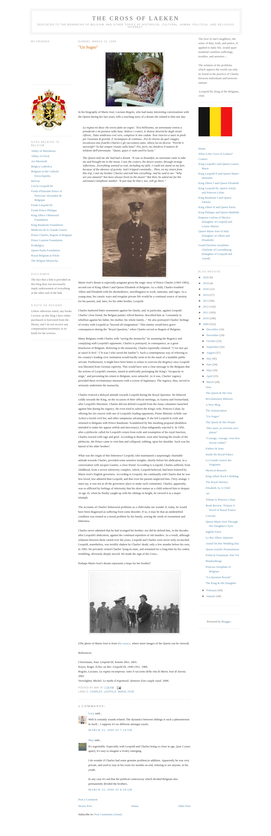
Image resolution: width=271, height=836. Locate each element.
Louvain (210, 515)
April (209, 376)
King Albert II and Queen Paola (217, 207)
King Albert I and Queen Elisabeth (218, 183)
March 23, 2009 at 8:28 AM (110, 789)
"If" (208, 493)
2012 (206, 306)
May (91, 740)
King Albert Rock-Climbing (222, 476)
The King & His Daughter (221, 583)
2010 (206, 318)
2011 (206, 312)
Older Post (184, 806)
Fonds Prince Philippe (44, 210)
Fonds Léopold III (42, 205)
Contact (202, 159)
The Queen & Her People (220, 422)
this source (123, 643)
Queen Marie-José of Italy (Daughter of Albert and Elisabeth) (214, 235)
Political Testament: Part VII (222, 555)
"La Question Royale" (218, 577)
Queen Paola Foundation (45, 250)
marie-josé (126, 691)
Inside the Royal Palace (219, 454)
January (211, 596)
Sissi (208, 387)
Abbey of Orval (40, 156)
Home (135, 806)
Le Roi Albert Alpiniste (219, 537)
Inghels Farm (213, 531)
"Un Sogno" (213, 416)
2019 (206, 283)
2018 (206, 289)
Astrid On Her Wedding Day (222, 543)
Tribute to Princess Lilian (220, 499)
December (212, 329)
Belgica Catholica (41, 166)
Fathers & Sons (215, 448)
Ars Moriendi (39, 161)
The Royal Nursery (217, 482)
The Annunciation (216, 410)
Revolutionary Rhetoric (219, 398)
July (209, 358)
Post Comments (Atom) (108, 814)
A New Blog (213, 404)
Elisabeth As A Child (218, 488)
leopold (110, 691)
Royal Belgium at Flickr (45, 255)
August (211, 352)
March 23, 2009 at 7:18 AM (110, 730)
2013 (206, 300)
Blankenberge (214, 561)
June (209, 364)
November (212, 335)
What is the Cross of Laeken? (215, 153)
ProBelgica (37, 245)
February (212, 590)
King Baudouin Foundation (47, 225)
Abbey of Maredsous (43, 151)
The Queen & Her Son (219, 393)
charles (96, 691)
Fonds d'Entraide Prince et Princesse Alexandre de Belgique (46, 195)
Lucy (91, 713)
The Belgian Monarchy (44, 260)
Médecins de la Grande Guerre (49, 229)
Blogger (226, 621)
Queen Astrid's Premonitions (222, 549)
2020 (206, 277)
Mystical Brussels (216, 470)
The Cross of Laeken (135, 18)
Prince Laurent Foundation (46, 240)
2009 (206, 324)
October (211, 341)
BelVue (35, 181)
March (210, 382)
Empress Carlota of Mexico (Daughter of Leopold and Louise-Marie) (215, 222)
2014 (206, 295)
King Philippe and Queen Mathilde (218, 212)
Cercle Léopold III (42, 186)
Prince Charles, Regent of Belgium (51, 235)
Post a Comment (88, 799)
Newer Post (85, 806)
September (213, 346)
